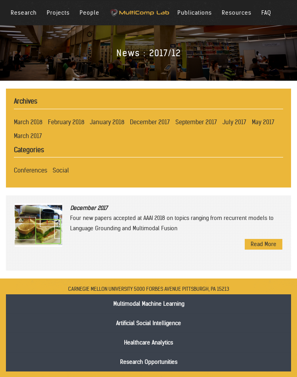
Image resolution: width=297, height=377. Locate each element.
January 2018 (107, 122)
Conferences (30, 170)
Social (61, 170)
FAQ (266, 12)
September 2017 (196, 122)
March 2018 (28, 122)
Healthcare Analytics (148, 342)
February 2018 (66, 122)
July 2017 (234, 122)
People (89, 12)
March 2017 (28, 136)
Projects (58, 12)
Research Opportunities (148, 362)
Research (24, 12)
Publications (194, 12)
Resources (236, 12)
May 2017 (263, 122)
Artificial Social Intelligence (148, 323)
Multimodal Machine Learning (148, 303)
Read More (263, 244)
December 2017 (150, 122)
